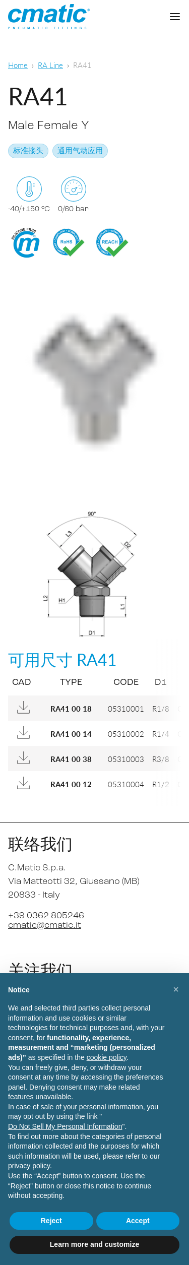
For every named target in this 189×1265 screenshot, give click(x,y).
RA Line (50, 64)
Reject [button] (51, 1221)
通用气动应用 (80, 151)
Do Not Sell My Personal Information (65, 1126)
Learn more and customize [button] (94, 1244)
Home (18, 64)
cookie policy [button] (107, 1057)
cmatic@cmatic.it (44, 925)
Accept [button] (138, 1221)
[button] (176, 989)
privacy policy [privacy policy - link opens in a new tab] (29, 1166)
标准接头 (28, 151)
